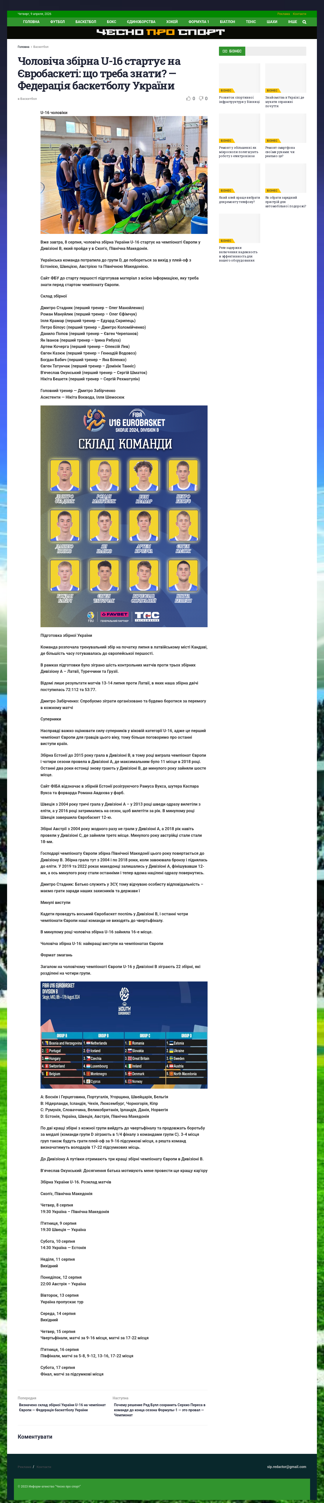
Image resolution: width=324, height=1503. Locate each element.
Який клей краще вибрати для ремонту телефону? (239, 199)
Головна (23, 47)
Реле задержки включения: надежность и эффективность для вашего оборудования (238, 254)
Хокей (172, 22)
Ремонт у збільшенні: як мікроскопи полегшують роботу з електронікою (238, 151)
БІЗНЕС (226, 90)
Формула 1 (199, 22)
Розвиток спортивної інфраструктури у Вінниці (239, 99)
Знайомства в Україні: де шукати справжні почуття (284, 101)
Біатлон (227, 22)
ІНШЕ (292, 22)
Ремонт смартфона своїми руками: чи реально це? (280, 151)
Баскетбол (86, 22)
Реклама (283, 14)
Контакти (299, 14)
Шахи (272, 22)
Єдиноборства (141, 22)
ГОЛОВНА (31, 22)
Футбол (57, 22)
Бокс (111, 22)
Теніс (251, 22)
